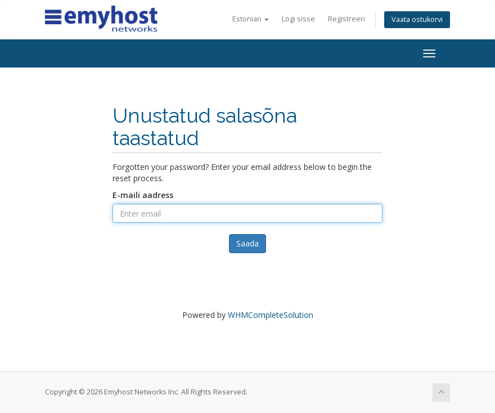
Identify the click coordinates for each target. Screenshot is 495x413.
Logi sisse (298, 19)
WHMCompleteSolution (270, 314)
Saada (247, 243)
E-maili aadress (142, 195)
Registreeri (346, 19)
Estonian (250, 19)
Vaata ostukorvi (417, 19)
